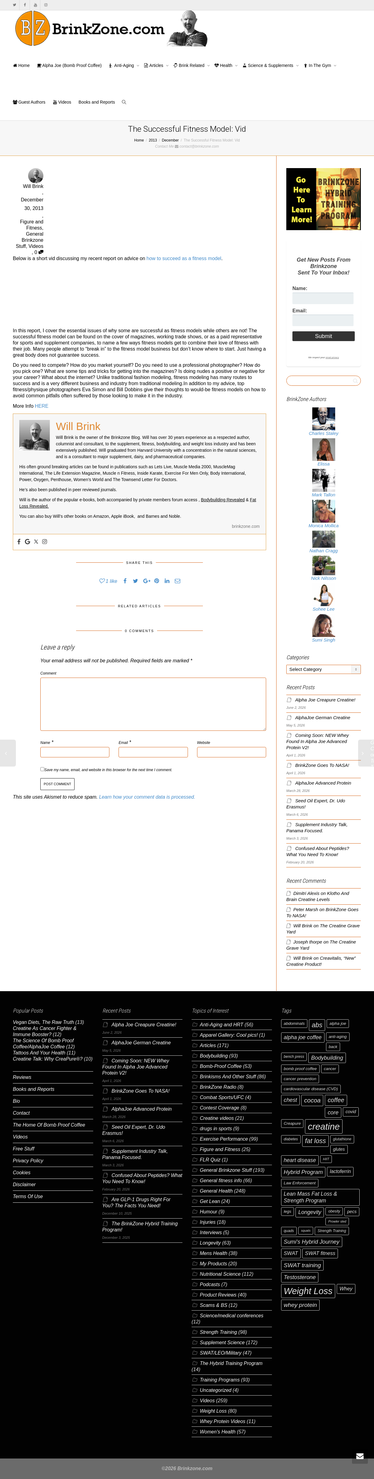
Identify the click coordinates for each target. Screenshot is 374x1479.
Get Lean (210, 1201)
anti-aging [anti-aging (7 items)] (338, 1036)
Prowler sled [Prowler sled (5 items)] (337, 1221)
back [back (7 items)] (333, 1046)
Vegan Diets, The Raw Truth (43, 1022)
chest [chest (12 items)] (290, 1100)
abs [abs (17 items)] (317, 1025)
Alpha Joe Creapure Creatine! (325, 699)
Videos (62, 102)
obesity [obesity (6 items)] (334, 1211)
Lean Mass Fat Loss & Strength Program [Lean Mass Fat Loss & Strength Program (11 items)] (310, 1197)
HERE (41, 406)
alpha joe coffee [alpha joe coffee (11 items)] (303, 1037)
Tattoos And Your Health (39, 1052)
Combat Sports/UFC (222, 1097)
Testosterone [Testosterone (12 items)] (300, 1277)
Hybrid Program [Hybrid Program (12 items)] (303, 1172)
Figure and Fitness (220, 1149)
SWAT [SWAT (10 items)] (291, 1253)
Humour (208, 1211)
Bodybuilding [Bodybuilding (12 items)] (327, 1057)
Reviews (22, 1077)
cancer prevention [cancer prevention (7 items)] (300, 1078)
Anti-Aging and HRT (221, 1024)
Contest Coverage (219, 1107)
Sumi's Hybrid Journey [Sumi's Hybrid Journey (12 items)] (311, 1241)
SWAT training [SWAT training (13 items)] (302, 1265)
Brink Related (189, 65)
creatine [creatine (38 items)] (323, 1126)
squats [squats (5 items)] (305, 1230)
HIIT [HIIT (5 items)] (326, 1159)
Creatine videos (217, 1118)
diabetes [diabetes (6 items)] (291, 1139)
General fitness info (221, 1180)
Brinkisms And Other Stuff (228, 1076)
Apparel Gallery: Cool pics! (229, 1035)
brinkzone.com (246, 526)
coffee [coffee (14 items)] (336, 1100)
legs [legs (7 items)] (288, 1211)
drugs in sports (216, 1128)
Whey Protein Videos (222, 1421)
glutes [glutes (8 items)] (339, 1149)
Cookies (22, 1172)
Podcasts (210, 1284)
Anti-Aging (122, 65)
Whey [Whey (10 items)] (346, 1289)
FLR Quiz (210, 1159)
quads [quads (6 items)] (289, 1231)
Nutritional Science (220, 1274)
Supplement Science (222, 1342)
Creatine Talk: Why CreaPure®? (47, 1058)
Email (123, 743)
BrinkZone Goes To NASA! (322, 765)
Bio (16, 1101)
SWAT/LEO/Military (220, 1353)
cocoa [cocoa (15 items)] (312, 1100)
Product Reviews (218, 1294)
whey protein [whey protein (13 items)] (300, 1305)
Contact (21, 1113)
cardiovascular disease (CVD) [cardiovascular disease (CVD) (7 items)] (311, 1089)
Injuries (208, 1222)
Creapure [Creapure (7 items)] (292, 1123)
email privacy (332, 357)
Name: (299, 288)
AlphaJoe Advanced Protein (323, 783)
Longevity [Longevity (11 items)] (309, 1212)
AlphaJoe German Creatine (322, 717)
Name (45, 743)
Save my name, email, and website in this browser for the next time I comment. (108, 770)
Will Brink (302, 925)
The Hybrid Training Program (231, 1363)
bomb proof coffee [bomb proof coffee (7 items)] (300, 1068)
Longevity (210, 1242)
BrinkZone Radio (218, 1087)
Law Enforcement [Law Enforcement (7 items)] (300, 1183)
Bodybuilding (214, 1055)
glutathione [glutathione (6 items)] (342, 1139)
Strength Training (218, 1332)
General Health (216, 1191)
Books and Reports (97, 102)
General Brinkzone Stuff (29, 240)
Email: (299, 310)
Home (21, 65)
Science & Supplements (268, 65)
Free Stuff (23, 1148)
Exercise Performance (224, 1139)
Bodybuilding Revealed (223, 499)
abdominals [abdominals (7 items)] (294, 1023)
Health (224, 65)
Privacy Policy (28, 1160)
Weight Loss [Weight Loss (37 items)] (308, 1291)
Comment (48, 673)
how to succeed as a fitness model (184, 258)
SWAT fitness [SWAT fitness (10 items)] (320, 1253)
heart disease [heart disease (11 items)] (300, 1160)
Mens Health (213, 1253)
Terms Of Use (28, 1196)
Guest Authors (29, 102)
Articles (154, 65)
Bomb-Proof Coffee (221, 1066)
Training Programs (220, 1379)
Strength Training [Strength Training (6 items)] (331, 1231)
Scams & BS (213, 1305)
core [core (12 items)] (333, 1112)
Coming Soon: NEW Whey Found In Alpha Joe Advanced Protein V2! (317, 741)
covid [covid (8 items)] (351, 1111)
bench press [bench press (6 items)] (294, 1056)
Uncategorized (215, 1390)
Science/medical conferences (231, 1315)
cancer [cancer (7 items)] (330, 1068)
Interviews (211, 1232)
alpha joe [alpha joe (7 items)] (337, 1023)
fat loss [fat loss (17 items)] (315, 1141)
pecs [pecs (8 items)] (352, 1211)
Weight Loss (213, 1411)
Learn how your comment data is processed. (147, 797)
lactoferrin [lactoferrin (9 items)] (340, 1171)
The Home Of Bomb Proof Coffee (49, 1125)
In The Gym (317, 65)
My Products (213, 1263)
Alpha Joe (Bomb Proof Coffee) (69, 65)
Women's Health (218, 1431)
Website (203, 743)
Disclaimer (24, 1184)
